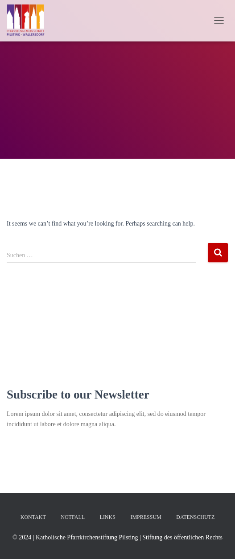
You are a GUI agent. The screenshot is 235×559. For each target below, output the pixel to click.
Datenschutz (195, 517)
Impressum (145, 517)
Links (107, 517)
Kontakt (33, 517)
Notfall (73, 517)
